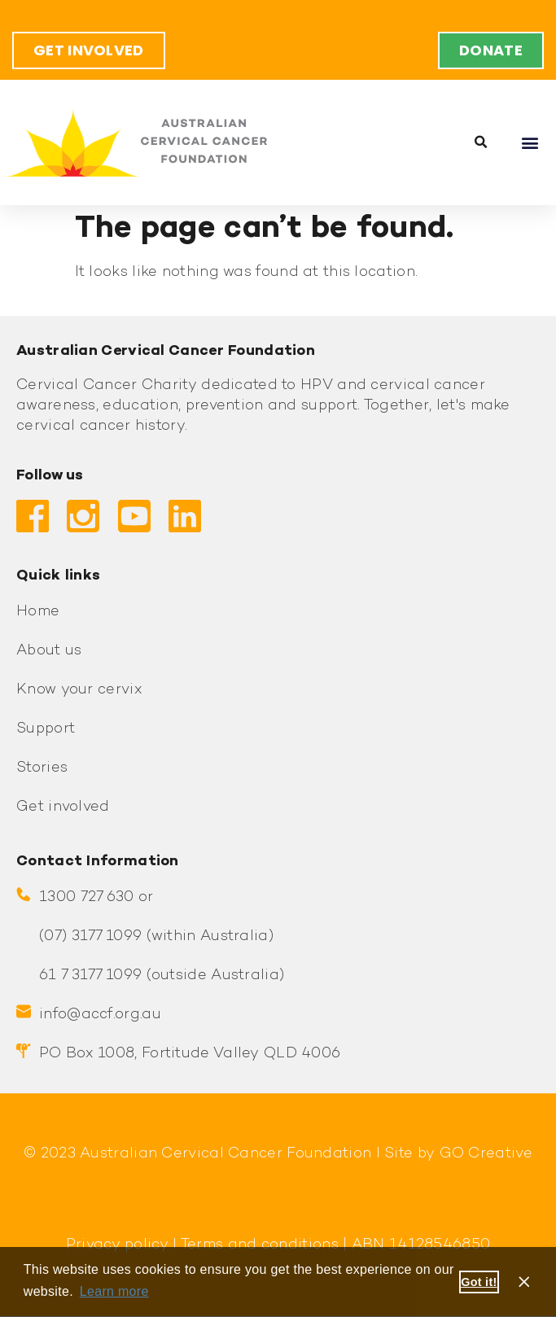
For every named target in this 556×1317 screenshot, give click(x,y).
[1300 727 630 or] (23, 894)
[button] (481, 142)
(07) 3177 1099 (90, 936)
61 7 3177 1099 (90, 975)
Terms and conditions (258, 1245)
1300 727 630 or (96, 897)
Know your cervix (79, 690)
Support (45, 729)
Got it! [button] (479, 1282)
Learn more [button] (114, 1291)
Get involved (63, 807)
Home (37, 611)
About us (48, 650)
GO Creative (486, 1154)
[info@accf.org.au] (23, 1011)
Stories (42, 768)
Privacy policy (117, 1245)
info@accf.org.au (100, 1014)
